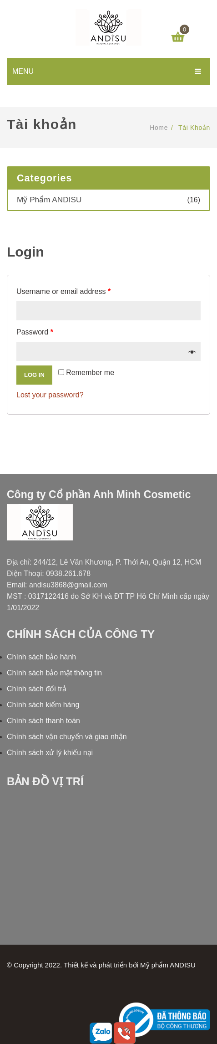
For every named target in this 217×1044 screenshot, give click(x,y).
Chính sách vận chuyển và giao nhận (67, 737)
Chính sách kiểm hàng (43, 705)
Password (34, 332)
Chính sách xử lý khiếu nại (50, 752)
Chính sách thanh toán (43, 721)
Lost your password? (50, 395)
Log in (34, 374)
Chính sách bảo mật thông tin (54, 673)
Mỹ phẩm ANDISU (49, 199)
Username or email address (63, 291)
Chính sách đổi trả (36, 689)
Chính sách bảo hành (41, 657)
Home (159, 127)
